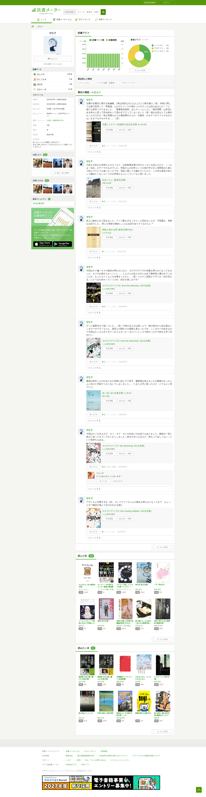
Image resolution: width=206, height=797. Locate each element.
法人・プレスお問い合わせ (95, 760)
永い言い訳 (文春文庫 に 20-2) (116, 393)
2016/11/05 (121, 251)
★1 (103, 252)
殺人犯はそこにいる (86, 713)
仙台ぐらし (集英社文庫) (114, 180)
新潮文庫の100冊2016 (143, 713)
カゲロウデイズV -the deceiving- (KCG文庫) (123, 446)
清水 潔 (81, 718)
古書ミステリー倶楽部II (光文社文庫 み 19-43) (124, 124)
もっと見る (140, 70)
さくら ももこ (85, 83)
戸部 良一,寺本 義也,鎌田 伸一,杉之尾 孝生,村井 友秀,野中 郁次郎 (125, 626)
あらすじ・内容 (125, 130)
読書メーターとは (73, 751)
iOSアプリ (85, 764)
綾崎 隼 (156, 718)
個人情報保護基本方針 (85, 756)
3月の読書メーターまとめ (52, 64)
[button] (103, 12)
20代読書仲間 (38, 203)
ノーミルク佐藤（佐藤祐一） (106, 83)
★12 (103, 146)
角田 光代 (101, 718)
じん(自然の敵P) (108, 289)
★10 (103, 307)
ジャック (100, 473)
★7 (103, 532)
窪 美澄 (137, 681)
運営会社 (69, 756)
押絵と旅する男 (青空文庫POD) (117, 229)
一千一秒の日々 (159, 584)
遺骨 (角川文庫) (103, 621)
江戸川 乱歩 (106, 233)
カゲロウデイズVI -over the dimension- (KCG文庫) (126, 341)
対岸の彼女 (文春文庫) (105, 713)
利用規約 (104, 751)
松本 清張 (82, 681)
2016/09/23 (122, 306)
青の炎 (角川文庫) (141, 584)
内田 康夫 (101, 626)
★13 (103, 362)
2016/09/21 (122, 414)
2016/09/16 (121, 532)
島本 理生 (157, 589)
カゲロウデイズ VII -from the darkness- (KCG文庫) (126, 285)
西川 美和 (106, 396)
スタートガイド (90, 751)
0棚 (48, 125)
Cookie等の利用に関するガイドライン (113, 756)
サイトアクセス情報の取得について (146, 756)
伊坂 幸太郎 (106, 183)
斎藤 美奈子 (120, 681)
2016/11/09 (122, 146)
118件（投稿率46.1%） (56, 120)
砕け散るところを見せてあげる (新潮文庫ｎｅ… (143, 623)
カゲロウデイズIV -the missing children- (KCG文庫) (126, 511)
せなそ (89, 99)
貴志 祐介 (138, 589)
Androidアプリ (71, 764)
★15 (103, 201)
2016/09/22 (122, 362)
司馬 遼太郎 (120, 718)
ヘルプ (68, 760)
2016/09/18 (122, 467)
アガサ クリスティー (130, 83)
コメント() (110, 146)
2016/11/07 (122, 201)
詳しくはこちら (42, 221)
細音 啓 (81, 626)
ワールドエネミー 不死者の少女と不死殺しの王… (87, 623)
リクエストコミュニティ (119, 760)
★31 (103, 415)
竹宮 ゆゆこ (139, 626)
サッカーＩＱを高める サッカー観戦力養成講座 (106, 587)
